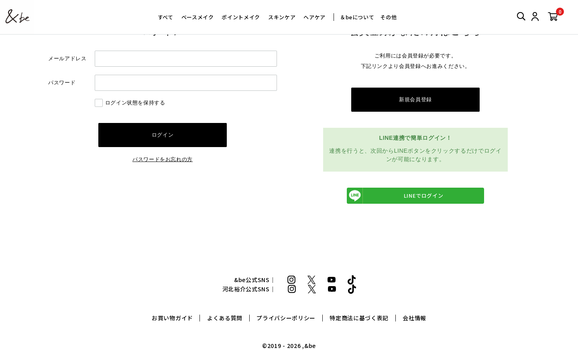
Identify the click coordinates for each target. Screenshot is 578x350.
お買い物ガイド (172, 318)
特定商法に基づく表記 (359, 318)
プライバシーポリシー (285, 318)
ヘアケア (314, 17)
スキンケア (281, 17)
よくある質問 (224, 318)
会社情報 (414, 318)
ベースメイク (197, 17)
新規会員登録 (415, 99)
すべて (165, 17)
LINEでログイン (395, 196)
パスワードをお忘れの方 (162, 159)
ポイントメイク (241, 17)
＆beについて (357, 17)
